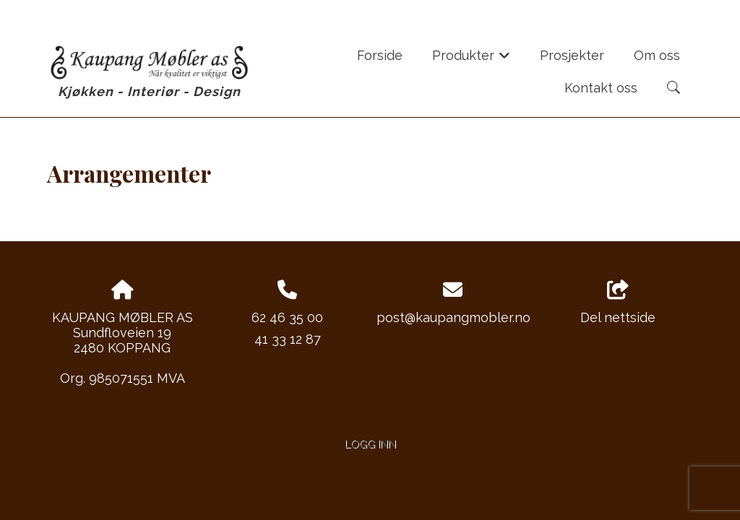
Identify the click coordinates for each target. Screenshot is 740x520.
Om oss (657, 55)
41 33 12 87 (287, 339)
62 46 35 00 (287, 317)
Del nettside (617, 302)
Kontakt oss (600, 87)
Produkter (471, 60)
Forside (380, 55)
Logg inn (370, 444)
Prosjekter (572, 55)
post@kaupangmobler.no (453, 317)
